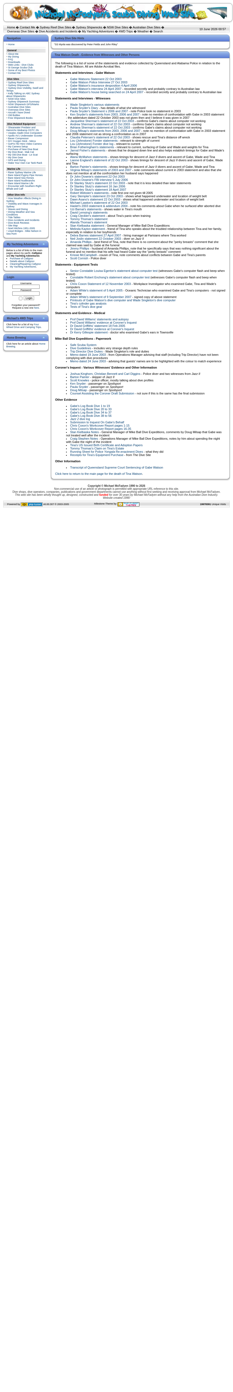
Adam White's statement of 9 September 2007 (101, 297)
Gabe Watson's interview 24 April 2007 (95, 88)
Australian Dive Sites (146, 27)
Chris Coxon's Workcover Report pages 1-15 (100, 425)
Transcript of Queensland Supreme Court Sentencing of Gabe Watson (116, 467)
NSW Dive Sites (117, 27)
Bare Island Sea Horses (21, 178)
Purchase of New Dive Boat (23, 149)
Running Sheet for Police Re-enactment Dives (106, 451)
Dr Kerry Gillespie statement (89, 332)
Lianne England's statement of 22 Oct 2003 (99, 160)
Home (11, 27)
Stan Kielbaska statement (87, 225)
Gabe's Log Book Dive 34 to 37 (91, 412)
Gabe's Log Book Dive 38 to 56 (91, 415)
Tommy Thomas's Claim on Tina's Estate (97, 448)
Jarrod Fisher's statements (87, 150)
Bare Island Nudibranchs (21, 180)
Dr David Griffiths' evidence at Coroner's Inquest (102, 329)
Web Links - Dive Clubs (21, 64)
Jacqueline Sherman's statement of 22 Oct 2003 (102, 121)
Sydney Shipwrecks (89, 27)
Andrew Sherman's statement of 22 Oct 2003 (100, 124)
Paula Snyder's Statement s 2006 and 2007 (99, 111)
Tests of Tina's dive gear (86, 306)
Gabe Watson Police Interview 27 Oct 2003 (98, 82)
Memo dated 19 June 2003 (88, 354)
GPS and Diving (17, 160)
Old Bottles (14, 115)
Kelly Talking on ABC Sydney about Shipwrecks (23, 95)
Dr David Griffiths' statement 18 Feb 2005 (97, 325)
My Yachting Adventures (98, 31)
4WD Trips (126, 31)
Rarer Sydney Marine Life (22, 172)
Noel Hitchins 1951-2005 (21, 228)
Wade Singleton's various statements (94, 104)
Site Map (13, 225)
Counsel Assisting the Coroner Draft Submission (102, 393)
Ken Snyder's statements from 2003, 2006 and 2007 (104, 114)
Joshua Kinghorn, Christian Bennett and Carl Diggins (105, 373)
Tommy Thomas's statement (88, 219)
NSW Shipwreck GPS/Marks (23, 104)
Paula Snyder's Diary (84, 108)
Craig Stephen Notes (84, 438)
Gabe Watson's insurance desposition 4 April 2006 (103, 85)
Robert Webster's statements (89, 192)
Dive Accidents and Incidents (58, 31)
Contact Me (27, 27)
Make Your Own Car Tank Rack (25, 163)
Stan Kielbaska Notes (84, 432)
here (36, 307)
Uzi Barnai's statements (85, 209)
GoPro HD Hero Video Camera (25, 143)
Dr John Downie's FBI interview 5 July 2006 (99, 179)
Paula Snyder (79, 386)
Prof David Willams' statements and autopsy (99, 319)
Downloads (14, 62)
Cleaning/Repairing (25, 264)
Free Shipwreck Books (20, 118)
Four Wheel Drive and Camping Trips (23, 326)
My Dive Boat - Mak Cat (21, 152)
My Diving (13, 56)
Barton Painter (79, 377)
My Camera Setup (18, 146)
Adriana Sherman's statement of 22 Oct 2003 (100, 127)
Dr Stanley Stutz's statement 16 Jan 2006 (97, 186)
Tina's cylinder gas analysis (88, 303)
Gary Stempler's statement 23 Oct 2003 (96, 196)
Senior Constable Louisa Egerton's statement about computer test (114, 270)
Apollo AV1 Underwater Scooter (25, 135)
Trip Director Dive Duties (86, 351)
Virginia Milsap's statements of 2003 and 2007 (100, 170)
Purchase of (21, 258)
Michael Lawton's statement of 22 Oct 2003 (99, 202)
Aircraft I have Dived (19, 112)
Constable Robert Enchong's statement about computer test (110, 277)
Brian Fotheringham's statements (92, 147)
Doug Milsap (78, 390)
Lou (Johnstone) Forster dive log (91, 143)
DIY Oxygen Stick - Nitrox (22, 141)
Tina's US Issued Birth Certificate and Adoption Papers (106, 445)
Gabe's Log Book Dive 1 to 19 (90, 406)
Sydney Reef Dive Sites (55, 27)
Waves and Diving (18, 209)
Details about (22, 261)
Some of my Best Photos (21, 70)
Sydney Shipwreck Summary (24, 101)
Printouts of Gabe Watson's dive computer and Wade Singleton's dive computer (123, 300)
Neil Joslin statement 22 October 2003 (95, 238)
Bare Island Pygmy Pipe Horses (25, 175)
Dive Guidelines (80, 348)
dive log (80, 419)
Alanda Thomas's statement (88, 222)
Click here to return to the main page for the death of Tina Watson (98, 473)
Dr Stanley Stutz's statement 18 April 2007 (98, 189)
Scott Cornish (79, 258)
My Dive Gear (15, 157)
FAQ (10, 59)
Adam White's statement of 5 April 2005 (96, 290)
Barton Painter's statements (88, 166)
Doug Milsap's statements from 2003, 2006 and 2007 (105, 130)
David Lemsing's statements (88, 212)
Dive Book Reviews (18, 222)
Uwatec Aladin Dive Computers (25, 133)
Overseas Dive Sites (20, 31)
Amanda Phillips (81, 242)
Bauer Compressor (18, 138)
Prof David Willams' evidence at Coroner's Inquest (103, 322)
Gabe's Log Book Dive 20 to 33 (91, 409)
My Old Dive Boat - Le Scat (23, 154)
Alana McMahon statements (88, 157)
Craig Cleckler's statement (87, 215)
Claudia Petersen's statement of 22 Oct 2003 (100, 137)
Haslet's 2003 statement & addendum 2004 (99, 206)
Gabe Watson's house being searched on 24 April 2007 (106, 92)
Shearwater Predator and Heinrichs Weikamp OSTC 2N (22, 129)
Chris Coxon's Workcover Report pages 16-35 (100, 428)
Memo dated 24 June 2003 (88, 361)
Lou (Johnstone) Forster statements (94, 140)
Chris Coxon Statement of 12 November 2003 (100, 283)
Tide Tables (14, 217)
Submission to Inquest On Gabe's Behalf (97, 422)
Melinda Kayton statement (87, 228)
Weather (143, 31)
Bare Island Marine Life (21, 183)
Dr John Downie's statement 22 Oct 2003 (97, 176)
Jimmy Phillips (79, 248)
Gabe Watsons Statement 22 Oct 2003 (96, 79)
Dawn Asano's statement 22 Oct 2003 (95, 199)
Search (158, 31)
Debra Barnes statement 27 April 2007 (95, 235)
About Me (13, 54)
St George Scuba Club (20, 67)
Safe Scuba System (83, 345)
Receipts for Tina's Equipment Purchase (96, 455)
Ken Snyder (78, 383)
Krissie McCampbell (83, 255)
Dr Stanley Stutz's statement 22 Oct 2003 (97, 183)
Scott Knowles (79, 380)
